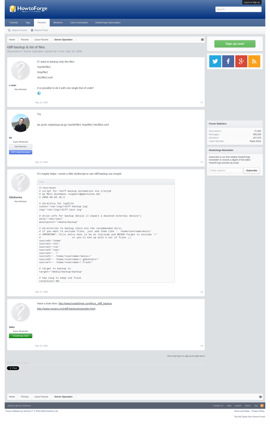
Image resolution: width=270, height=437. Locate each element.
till (10, 137)
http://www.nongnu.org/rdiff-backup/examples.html (66, 308)
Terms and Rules (242, 411)
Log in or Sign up (252, 2)
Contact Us (218, 405)
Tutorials (13, 22)
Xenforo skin (13, 405)
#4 (202, 346)
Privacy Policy (258, 411)
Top (256, 405)
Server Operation (34, 51)
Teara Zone (255, 141)
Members (58, 22)
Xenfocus (26, 405)
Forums (42, 22)
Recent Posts (41, 30)
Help (229, 405)
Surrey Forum (259, 416)
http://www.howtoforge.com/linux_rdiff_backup (85, 303)
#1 (202, 102)
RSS (261, 405)
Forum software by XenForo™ (32, 411)
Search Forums (19, 30)
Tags (28, 22)
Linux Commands (79, 22)
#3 (202, 292)
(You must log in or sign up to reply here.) (186, 356)
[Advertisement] (235, 201)
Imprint (238, 405)
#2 (202, 162)
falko (12, 327)
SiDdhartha (15, 197)
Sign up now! (235, 43)
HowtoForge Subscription (108, 22)
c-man (60, 51)
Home (247, 405)
